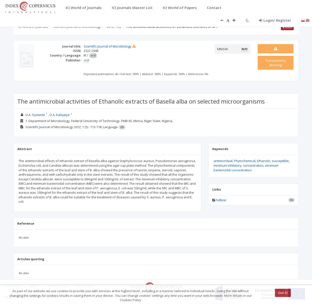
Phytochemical (244, 161)
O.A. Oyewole (35, 115)
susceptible (280, 161)
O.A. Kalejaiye (59, 115)
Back (287, 27)
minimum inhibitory (228, 165)
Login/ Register (275, 20)
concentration (253, 165)
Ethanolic (263, 161)
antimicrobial (223, 161)
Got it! (283, 292)
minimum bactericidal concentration (246, 167)
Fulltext (221, 200)
